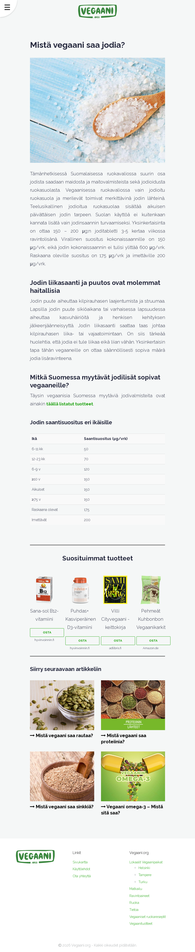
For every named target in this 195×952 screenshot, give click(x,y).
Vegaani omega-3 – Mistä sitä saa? (127, 810)
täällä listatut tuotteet (71, 404)
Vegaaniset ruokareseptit (149, 916)
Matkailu (136, 889)
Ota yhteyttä (83, 876)
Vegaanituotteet (142, 923)
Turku (142, 882)
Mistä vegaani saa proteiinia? (125, 738)
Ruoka (134, 902)
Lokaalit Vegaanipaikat (147, 862)
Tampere (145, 875)
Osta (47, 632)
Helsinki (144, 868)
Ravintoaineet (140, 896)
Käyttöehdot (83, 869)
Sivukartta (80, 862)
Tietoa (134, 909)
